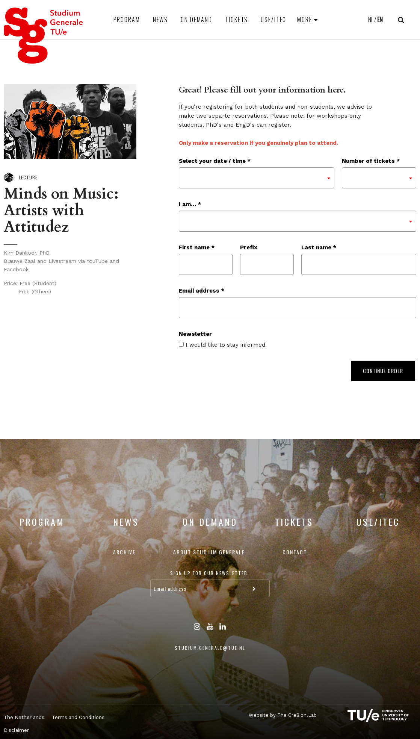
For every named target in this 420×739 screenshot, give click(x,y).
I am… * (190, 204)
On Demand (196, 19)
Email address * (201, 290)
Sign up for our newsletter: (209, 573)
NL (370, 19)
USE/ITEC (273, 19)
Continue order (383, 371)
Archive (124, 552)
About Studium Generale (209, 552)
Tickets (236, 19)
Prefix (248, 247)
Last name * (318, 247)
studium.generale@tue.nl (210, 648)
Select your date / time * (215, 161)
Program (126, 19)
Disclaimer (16, 730)
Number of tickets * (371, 161)
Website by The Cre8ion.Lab (283, 715)
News (160, 19)
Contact (295, 552)
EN (380, 19)
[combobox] (257, 177)
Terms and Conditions (78, 717)
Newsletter (195, 334)
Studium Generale (43, 36)
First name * (197, 247)
